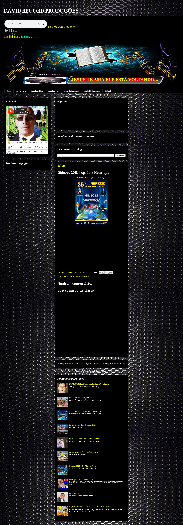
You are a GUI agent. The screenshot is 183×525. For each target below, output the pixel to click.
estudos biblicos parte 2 (92, 91)
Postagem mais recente (69, 363)
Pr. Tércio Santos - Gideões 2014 (82, 425)
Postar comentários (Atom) (95, 371)
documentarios (21, 91)
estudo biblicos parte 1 (71, 91)
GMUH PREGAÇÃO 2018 (79, 276)
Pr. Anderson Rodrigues (79, 398)
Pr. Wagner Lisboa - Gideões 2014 (83, 452)
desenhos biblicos (37, 91)
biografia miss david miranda (82, 479)
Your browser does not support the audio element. (25, 24)
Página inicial (92, 363)
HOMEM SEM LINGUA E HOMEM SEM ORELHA (89, 384)
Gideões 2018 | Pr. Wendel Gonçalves (85, 411)
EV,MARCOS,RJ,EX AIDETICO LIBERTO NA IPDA (90, 507)
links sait (108, 91)
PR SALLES (74, 493)
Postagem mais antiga (114, 363)
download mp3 (53, 91)
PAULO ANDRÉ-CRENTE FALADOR (84, 438)
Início (9, 91)
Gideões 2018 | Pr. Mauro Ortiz (82, 466)
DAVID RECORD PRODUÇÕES (41, 11)
